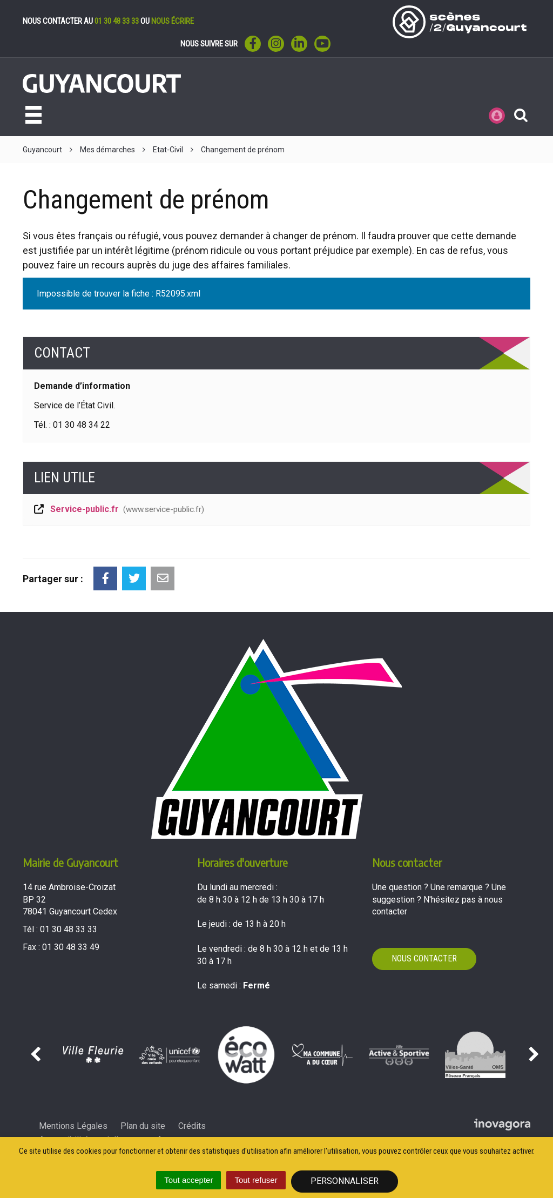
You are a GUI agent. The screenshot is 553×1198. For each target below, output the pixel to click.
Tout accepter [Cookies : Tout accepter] (188, 1179)
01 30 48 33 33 (117, 21)
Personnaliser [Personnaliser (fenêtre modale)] (345, 1181)
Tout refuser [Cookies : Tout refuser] (255, 1179)
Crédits (192, 1126)
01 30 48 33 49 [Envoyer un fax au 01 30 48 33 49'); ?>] (70, 947)
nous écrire (172, 21)
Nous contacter (424, 958)
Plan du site (142, 1126)
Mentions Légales (73, 1126)
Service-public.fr (118, 509)
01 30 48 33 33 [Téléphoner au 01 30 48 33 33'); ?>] (68, 929)
